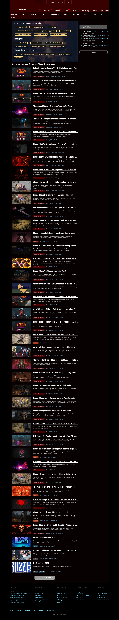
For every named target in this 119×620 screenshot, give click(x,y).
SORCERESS (77, 14)
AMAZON (14, 14)
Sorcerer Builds (61, 601)
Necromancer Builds (62, 597)
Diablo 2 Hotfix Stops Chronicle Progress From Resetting (55, 144)
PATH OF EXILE (13, 588)
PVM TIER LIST (98, 14)
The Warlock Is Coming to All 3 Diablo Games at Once (54, 487)
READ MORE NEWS (44, 577)
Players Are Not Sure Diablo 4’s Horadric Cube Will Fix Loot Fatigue (59, 334)
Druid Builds (60, 595)
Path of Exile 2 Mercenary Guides (18, 594)
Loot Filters (18, 57)
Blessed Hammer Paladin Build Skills (99, 38)
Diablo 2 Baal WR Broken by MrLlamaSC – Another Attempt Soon (58, 525)
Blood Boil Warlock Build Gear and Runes (101, 42)
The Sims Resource (102, 594)
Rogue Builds (60, 599)
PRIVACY (41, 610)
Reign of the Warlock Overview (24, 54)
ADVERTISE (27, 610)
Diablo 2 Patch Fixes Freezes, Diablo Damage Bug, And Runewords (59, 321)
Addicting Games (101, 595)
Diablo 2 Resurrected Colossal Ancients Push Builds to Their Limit (58, 398)
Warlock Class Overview (46, 54)
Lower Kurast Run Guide (57, 46)
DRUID (44, 14)
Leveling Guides (39, 601)
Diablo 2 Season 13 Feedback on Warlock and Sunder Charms (57, 156)
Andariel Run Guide (20, 43)
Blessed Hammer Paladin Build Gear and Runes (102, 32)
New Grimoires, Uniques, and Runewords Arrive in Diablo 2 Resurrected (61, 423)
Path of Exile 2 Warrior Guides (17, 601)
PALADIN (66, 14)
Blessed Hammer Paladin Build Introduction (101, 35)
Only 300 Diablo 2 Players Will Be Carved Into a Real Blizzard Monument (61, 309)
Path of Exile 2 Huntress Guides (18, 592)
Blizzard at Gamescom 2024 (44, 537)
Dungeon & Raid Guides (41, 599)
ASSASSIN (24, 14)
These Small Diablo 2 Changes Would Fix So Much (52, 106)
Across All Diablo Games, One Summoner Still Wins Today (55, 347)
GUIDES (14, 18)
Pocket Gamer (101, 597)
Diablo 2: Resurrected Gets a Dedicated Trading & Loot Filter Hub (58, 245)
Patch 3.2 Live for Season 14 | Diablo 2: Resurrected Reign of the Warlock (62, 68)
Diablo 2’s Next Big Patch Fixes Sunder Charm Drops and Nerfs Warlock (61, 93)
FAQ (34, 610)
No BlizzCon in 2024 (41, 563)
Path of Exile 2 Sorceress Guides (18, 599)
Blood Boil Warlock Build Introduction (100, 45)
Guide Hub (59, 602)
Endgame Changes (65, 54)
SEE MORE (93, 52)
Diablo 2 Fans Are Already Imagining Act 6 (49, 271)
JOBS (58, 610)
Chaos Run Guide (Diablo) (54, 43)
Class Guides (38, 592)
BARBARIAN (35, 14)
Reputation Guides (81, 599)
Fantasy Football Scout (103, 599)
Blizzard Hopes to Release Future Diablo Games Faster (54, 233)
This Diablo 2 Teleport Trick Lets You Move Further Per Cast (56, 118)
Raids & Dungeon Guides (82, 595)
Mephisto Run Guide (21, 46)
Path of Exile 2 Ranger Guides (17, 597)
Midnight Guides (39, 597)
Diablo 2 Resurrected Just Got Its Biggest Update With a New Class (59, 474)
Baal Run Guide (36, 43)
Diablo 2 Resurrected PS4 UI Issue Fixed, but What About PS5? (57, 220)
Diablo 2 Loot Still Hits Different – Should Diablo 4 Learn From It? (58, 512)
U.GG (98, 592)
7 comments (42, 571)
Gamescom (36, 541)
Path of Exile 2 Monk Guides (17, 595)
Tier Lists (59, 592)
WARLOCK (87, 14)
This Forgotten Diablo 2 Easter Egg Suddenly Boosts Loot (55, 360)
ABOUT (11, 610)
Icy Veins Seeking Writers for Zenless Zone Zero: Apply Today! (57, 550)
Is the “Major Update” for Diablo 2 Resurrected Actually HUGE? (57, 499)
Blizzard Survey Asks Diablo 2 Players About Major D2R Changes (58, 182)
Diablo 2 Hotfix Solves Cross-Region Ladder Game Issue (54, 169)
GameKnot (100, 601)
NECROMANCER (55, 14)
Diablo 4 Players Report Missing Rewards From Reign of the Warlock (59, 448)
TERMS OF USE (50, 610)
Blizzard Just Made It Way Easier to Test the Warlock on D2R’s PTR (59, 80)
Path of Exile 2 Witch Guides (17, 602)
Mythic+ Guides (39, 594)
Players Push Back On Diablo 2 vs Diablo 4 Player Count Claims (57, 296)
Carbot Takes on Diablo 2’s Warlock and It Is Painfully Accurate (58, 283)
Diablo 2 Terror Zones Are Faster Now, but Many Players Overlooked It (60, 372)
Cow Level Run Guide (38, 46)
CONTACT (19, 610)
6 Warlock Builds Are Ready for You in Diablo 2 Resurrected (56, 461)
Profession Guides (80, 597)
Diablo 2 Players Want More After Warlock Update (52, 385)
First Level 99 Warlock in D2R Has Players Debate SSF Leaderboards (59, 258)
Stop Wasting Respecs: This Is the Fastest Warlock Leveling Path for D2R (61, 410)
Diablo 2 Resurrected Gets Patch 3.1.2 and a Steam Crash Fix (56, 131)
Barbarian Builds (61, 594)
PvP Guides (38, 595)
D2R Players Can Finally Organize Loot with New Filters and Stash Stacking (62, 436)
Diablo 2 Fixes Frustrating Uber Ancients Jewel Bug (53, 195)
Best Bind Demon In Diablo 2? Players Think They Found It (56, 207)
